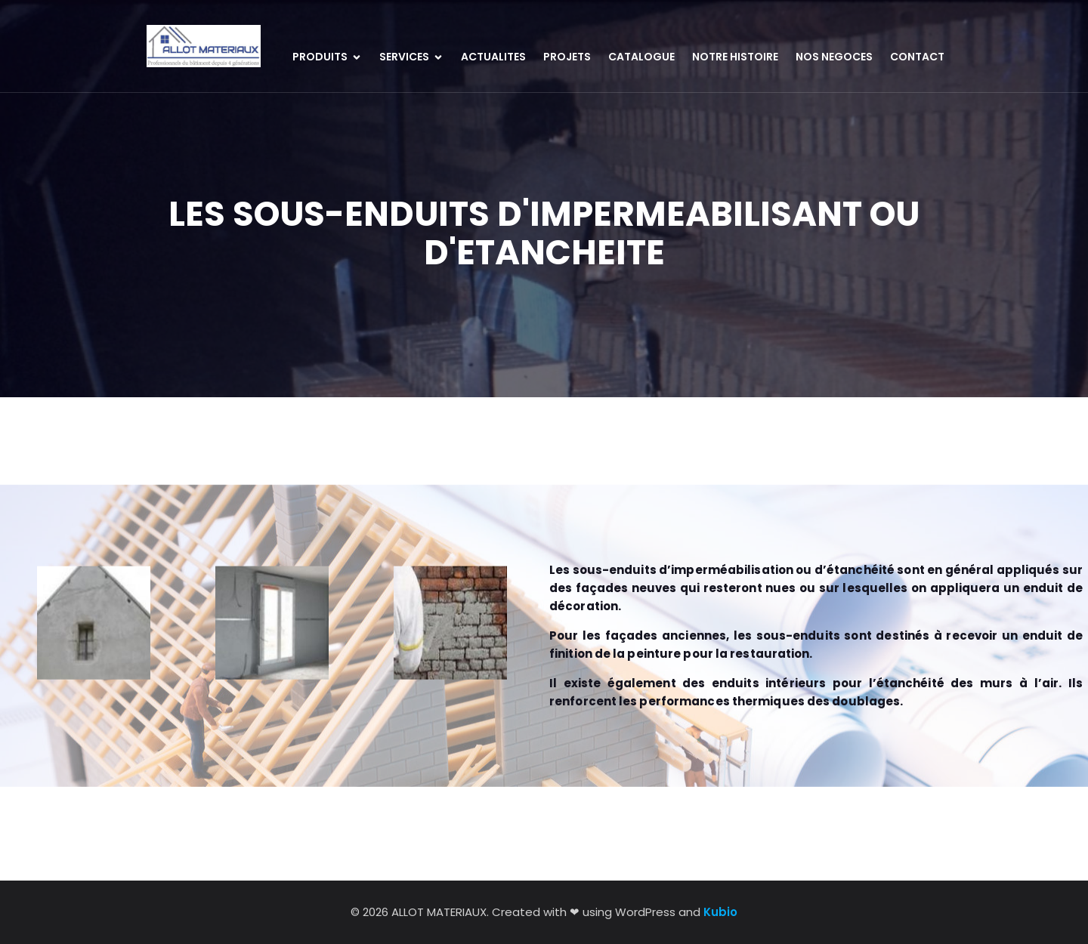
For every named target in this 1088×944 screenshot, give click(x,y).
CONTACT (917, 56)
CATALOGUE (641, 56)
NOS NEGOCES (834, 56)
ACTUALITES (493, 56)
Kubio (720, 912)
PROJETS (567, 56)
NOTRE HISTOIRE (735, 56)
